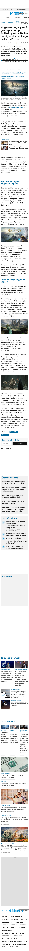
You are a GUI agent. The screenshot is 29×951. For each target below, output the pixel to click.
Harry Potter (18, 22)
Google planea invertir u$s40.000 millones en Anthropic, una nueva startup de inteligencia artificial (21, 679)
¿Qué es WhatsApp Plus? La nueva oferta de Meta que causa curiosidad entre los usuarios (18, 148)
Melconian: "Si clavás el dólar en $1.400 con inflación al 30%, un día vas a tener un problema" (24, 742)
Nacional (5, 927)
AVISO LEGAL (6, 944)
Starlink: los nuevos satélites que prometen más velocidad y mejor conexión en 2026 (14, 73)
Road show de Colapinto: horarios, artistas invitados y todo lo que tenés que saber (14, 489)
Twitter (2, 910)
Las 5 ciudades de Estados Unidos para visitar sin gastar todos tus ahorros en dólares (13, 810)
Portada (5, 917)
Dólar (12, 9)
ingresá (26, 13)
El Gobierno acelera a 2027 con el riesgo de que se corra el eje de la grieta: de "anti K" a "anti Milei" (16, 541)
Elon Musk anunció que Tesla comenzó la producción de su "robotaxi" (19, 703)
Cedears (25, 579)
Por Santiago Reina (5, 852)
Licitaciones (14, 947)
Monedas (4, 579)
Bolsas (10, 579)
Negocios (5, 925)
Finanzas (14, 919)
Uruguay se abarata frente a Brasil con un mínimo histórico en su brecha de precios (14, 820)
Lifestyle (23, 925)
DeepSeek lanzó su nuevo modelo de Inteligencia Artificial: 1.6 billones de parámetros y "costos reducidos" (18, 694)
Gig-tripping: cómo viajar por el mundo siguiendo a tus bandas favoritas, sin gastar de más (13, 509)
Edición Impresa (7, 930)
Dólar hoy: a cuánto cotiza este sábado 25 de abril (15, 547)
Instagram (10, 911)
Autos (22, 933)
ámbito (3, 22)
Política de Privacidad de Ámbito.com (14, 941)
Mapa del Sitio (12, 938)
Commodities (17, 579)
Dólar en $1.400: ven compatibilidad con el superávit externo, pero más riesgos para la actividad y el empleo (14, 848)
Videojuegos (5, 435)
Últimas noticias (16, 917)
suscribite (21, 13)
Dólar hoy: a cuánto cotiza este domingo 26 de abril (13, 502)
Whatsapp (22, 911)
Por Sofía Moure (5, 824)
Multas (4, 947)
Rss (3, 938)
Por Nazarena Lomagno (23, 753)
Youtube (18, 910)
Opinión (14, 925)
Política (24, 919)
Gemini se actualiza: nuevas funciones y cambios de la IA (16, 534)
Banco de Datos (7, 922)
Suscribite (20, 443)
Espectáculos (6, 936)
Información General (9, 933)
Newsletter (24, 911)
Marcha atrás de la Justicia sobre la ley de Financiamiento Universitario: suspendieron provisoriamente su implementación (16, 526)
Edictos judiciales (19, 944)
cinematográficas (16, 107)
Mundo (13, 927)
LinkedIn (14, 911)
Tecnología (10, 22)
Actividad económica (21, 9)
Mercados (19, 922)
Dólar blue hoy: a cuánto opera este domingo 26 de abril (13, 496)
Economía (17, 17)
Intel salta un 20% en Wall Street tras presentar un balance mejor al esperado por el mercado (7, 677)
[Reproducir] (14, 58)
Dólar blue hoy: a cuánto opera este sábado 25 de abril (14, 785)
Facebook (6, 911)
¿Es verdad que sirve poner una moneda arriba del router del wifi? (18, 143)
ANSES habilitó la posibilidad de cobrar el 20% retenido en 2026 (13, 482)
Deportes (22, 927)
